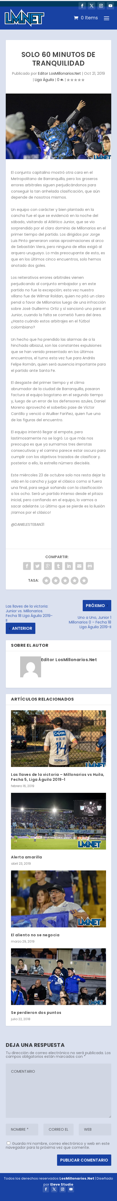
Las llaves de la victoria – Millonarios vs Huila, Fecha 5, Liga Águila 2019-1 (57, 777)
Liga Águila (44, 79)
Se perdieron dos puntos (36, 1012)
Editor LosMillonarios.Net (59, 73)
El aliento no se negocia (35, 935)
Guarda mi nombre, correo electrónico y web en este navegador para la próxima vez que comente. (58, 1145)
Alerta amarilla (26, 857)
